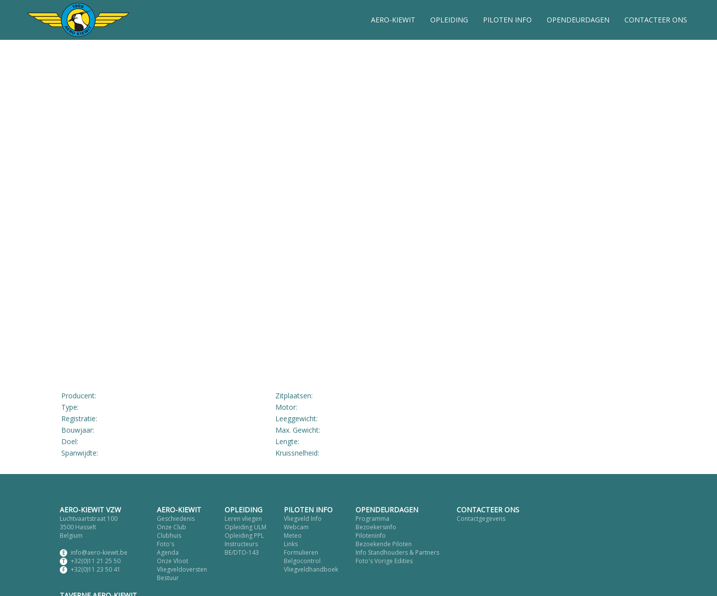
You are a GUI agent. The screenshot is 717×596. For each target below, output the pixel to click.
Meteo (293, 535)
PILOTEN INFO (507, 19)
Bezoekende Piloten (384, 544)
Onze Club (171, 527)
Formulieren (301, 552)
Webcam (296, 527)
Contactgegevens (481, 518)
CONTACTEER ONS (655, 19)
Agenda (168, 552)
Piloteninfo (371, 535)
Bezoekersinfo (376, 527)
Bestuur (168, 578)
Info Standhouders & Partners (397, 552)
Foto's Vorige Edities (384, 561)
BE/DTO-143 (242, 552)
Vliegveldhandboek (311, 569)
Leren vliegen (243, 518)
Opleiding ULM (245, 527)
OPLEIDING (449, 19)
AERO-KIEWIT (393, 19)
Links (291, 544)
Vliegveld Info (303, 518)
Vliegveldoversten (182, 569)
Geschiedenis (176, 518)
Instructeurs (241, 544)
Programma (372, 518)
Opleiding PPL (244, 535)
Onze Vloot (172, 561)
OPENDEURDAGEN (578, 19)
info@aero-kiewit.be (99, 552)
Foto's (165, 544)
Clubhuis (169, 535)
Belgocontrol (302, 561)
